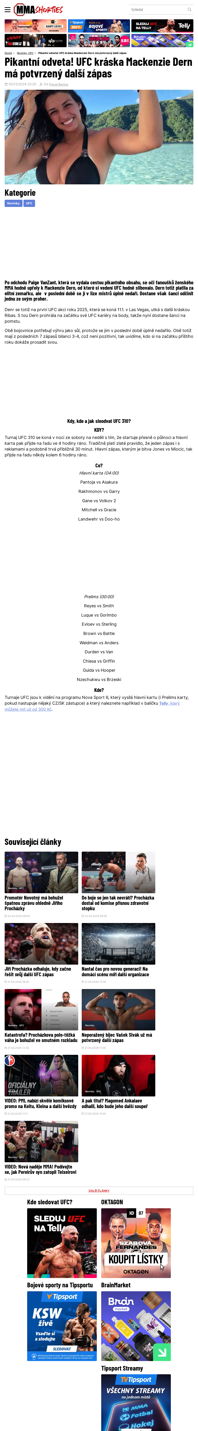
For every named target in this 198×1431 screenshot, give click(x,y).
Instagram (117, 1356)
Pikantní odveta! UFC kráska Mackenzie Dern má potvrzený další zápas (82, 53)
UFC (30, 53)
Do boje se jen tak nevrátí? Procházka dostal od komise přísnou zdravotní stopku (96, 897)
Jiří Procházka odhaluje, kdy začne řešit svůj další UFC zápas (160, 897)
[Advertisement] (99, 243)
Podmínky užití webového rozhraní (48, 1425)
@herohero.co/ (54, 1341)
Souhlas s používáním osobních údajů (121, 1425)
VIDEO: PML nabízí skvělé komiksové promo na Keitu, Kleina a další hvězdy (31, 1025)
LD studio (166, 1425)
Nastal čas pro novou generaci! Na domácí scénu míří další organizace (34, 961)
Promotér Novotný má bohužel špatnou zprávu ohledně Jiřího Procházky (34, 897)
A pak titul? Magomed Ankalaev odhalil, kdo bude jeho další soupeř (99, 1025)
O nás (64, 1390)
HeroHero (83, 1390)
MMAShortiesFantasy (118, 1390)
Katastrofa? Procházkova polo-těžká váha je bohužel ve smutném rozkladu (98, 961)
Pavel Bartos (58, 84)
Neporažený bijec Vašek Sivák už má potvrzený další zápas (161, 958)
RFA (21, 945)
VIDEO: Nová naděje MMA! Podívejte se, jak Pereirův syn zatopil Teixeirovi (161, 1025)
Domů (8, 53)
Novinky (22, 53)
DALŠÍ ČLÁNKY (99, 1048)
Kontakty (135, 1381)
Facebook (83, 1356)
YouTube (149, 1356)
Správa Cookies (83, 1425)
